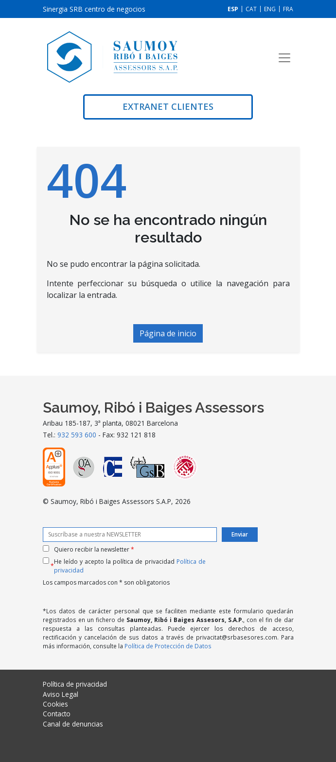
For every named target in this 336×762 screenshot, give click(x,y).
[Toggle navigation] (284, 58)
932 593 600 (76, 434)
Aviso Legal (60, 694)
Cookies (55, 704)
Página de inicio (168, 333)
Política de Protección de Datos (168, 646)
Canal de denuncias (73, 723)
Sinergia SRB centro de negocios (94, 9)
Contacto (57, 713)
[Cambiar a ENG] (270, 9)
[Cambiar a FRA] (288, 9)
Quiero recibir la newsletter (94, 549)
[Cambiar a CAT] (251, 9)
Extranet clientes (168, 106)
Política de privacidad (75, 684)
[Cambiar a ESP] (233, 9)
